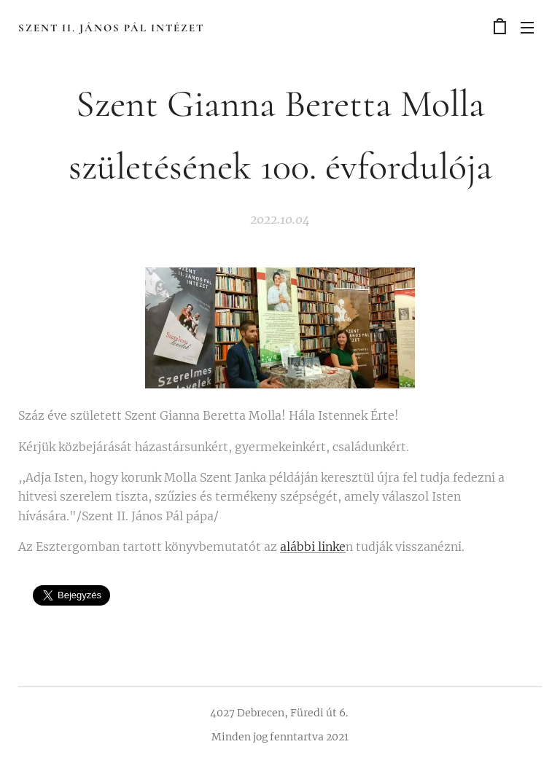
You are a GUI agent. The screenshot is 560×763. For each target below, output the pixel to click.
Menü (527, 27)
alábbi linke (313, 546)
